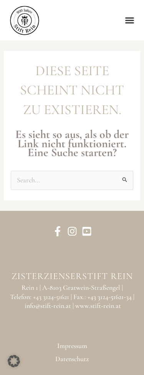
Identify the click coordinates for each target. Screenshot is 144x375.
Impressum (72, 345)
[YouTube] (87, 231)
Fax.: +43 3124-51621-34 (102, 297)
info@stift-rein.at (48, 305)
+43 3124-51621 (51, 297)
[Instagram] (72, 231)
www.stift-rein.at (98, 305)
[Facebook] (58, 231)
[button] (129, 20)
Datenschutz (72, 359)
